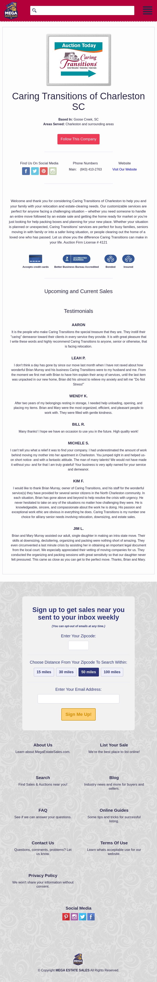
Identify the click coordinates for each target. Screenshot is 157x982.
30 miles (66, 672)
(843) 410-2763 (91, 169)
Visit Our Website (124, 169)
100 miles (112, 672)
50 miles (88, 672)
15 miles (44, 672)
